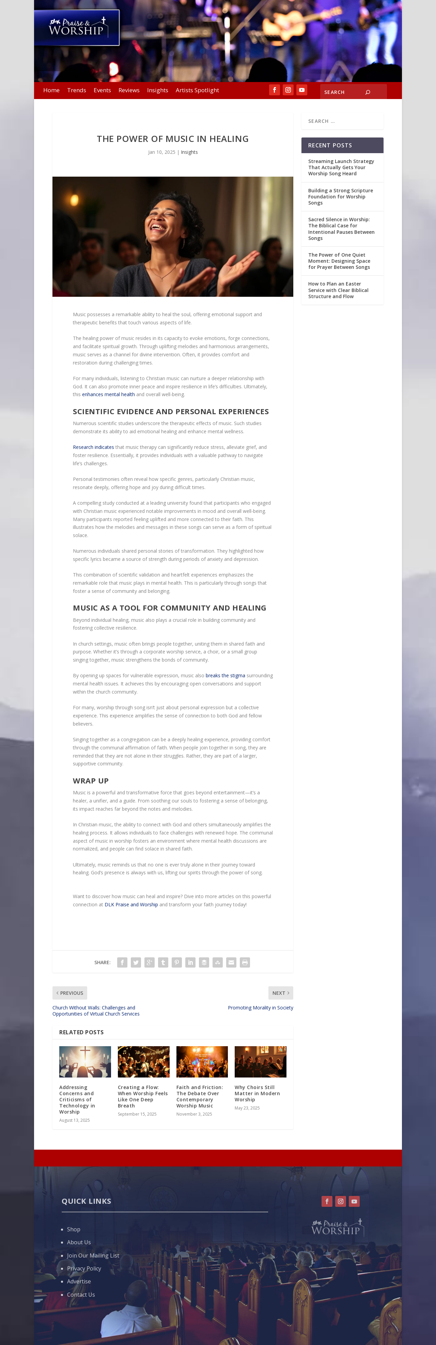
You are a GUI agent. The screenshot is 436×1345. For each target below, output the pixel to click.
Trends (76, 91)
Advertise (79, 1281)
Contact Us (81, 1294)
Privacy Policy (84, 1268)
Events (102, 91)
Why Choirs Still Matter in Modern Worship (257, 1093)
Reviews (129, 91)
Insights (157, 91)
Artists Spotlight (197, 91)
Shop (73, 1229)
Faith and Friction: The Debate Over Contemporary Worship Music (199, 1096)
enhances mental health (108, 394)
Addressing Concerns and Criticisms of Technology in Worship (77, 1099)
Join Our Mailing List (93, 1255)
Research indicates (93, 447)
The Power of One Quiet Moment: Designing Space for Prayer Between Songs (339, 261)
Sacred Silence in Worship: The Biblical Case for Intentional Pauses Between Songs (341, 228)
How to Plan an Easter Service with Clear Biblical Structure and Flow (338, 289)
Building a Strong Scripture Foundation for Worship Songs (340, 196)
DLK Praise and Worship (131, 904)
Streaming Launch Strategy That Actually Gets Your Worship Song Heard (341, 167)
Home (51, 91)
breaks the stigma (225, 675)
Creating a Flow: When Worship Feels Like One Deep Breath (143, 1096)
